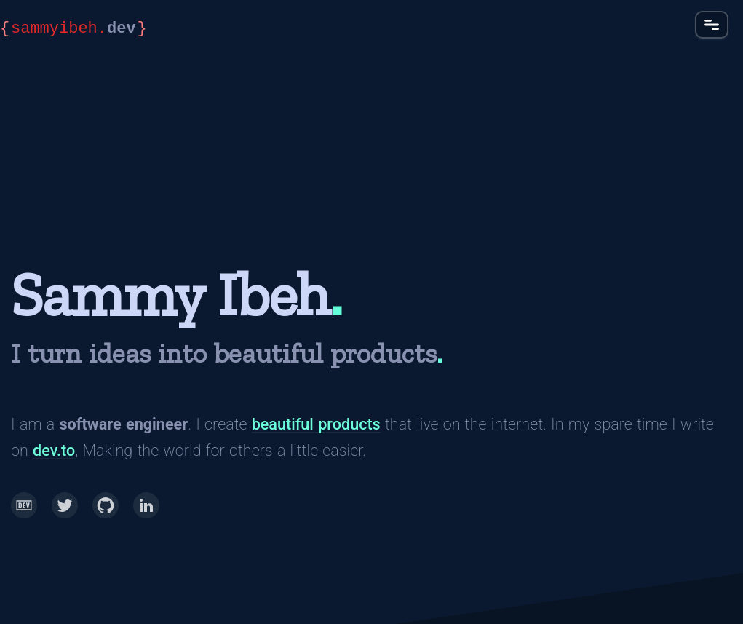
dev (73, 29)
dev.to (54, 450)
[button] (711, 25)
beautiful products (316, 424)
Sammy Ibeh (170, 294)
